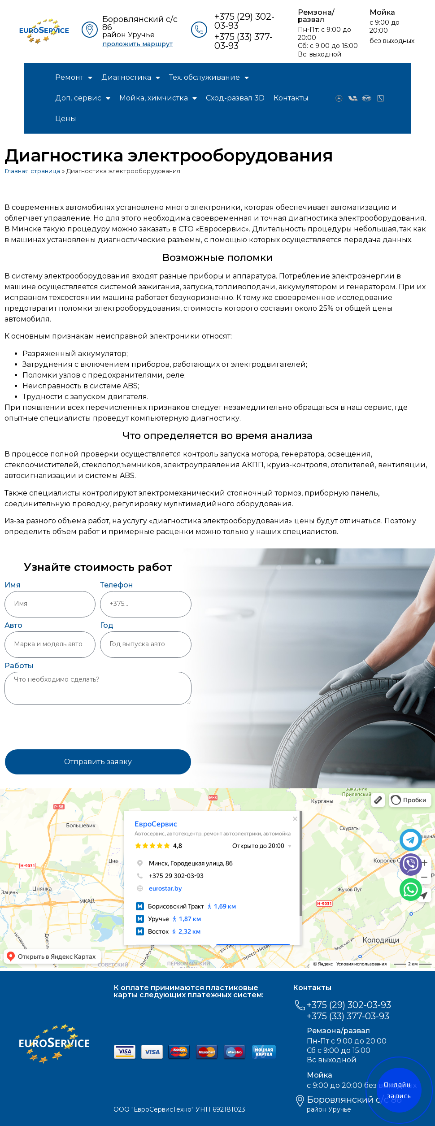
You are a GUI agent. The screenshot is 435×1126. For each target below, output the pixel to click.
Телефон (116, 585)
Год (106, 626)
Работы (19, 666)
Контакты (291, 98)
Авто (13, 626)
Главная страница (32, 170)
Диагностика (130, 78)
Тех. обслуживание (209, 78)
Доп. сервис (82, 98)
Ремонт (73, 78)
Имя (12, 585)
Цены (65, 118)
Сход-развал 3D (235, 98)
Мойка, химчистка (158, 98)
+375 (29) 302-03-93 (244, 21)
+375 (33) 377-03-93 (243, 41)
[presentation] (72, 726)
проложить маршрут (137, 44)
